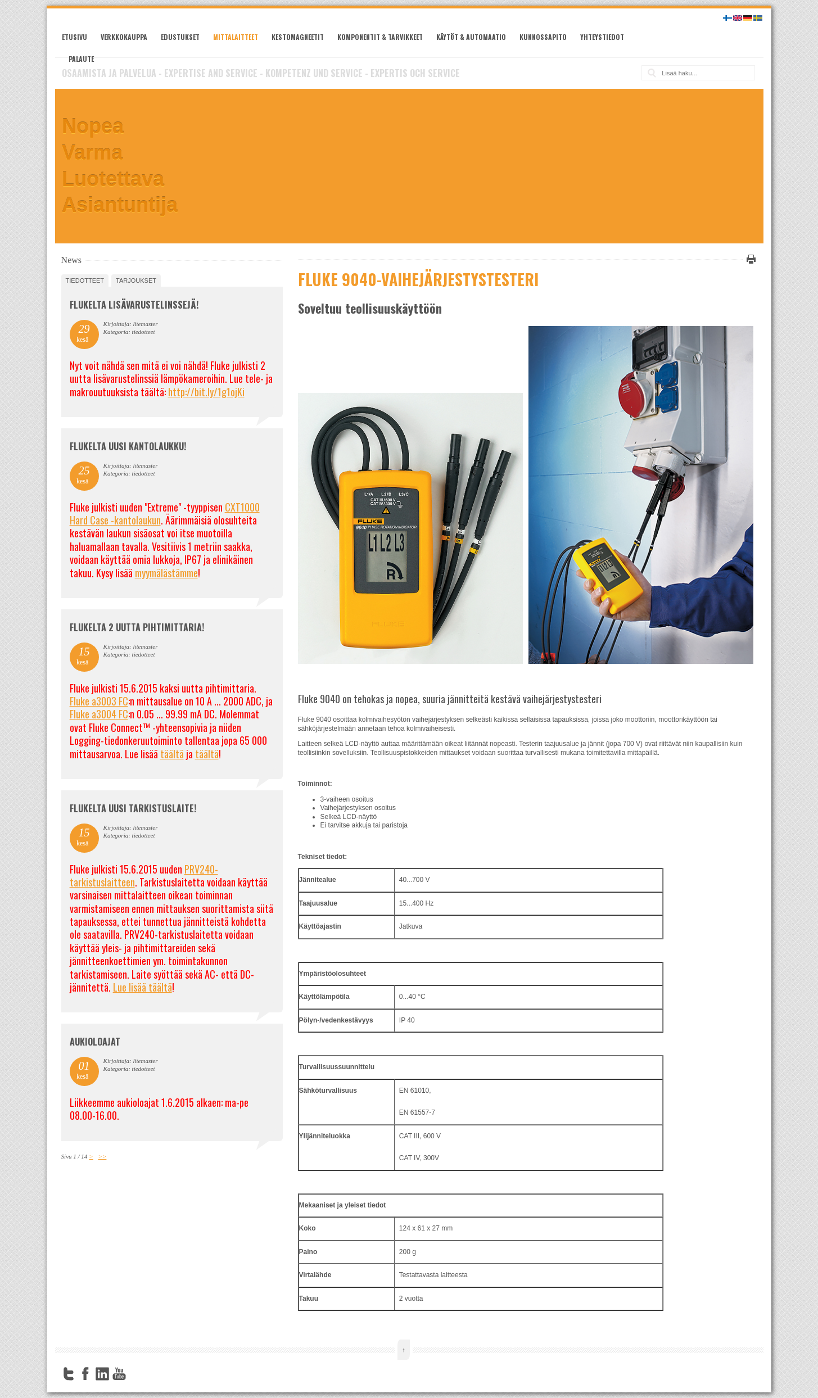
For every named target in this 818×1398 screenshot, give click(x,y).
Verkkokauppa (124, 37)
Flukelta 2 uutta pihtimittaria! (137, 627)
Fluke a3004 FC (99, 714)
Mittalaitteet (235, 37)
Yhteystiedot (602, 37)
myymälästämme (166, 572)
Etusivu (74, 37)
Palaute (81, 59)
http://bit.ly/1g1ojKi (206, 391)
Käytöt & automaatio (471, 37)
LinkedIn (102, 1374)
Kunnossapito (543, 37)
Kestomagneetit (298, 37)
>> (102, 1156)
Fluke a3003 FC (99, 701)
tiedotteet (85, 280)
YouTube (119, 1374)
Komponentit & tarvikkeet (380, 37)
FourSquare (136, 1374)
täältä (172, 753)
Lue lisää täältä (142, 987)
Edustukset (180, 37)
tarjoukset (136, 280)
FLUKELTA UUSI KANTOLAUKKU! (128, 446)
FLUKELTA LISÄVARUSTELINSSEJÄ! (134, 304)
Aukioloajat (95, 1041)
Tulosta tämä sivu (749, 259)
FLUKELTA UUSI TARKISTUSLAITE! (133, 808)
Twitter (68, 1374)
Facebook (85, 1374)
